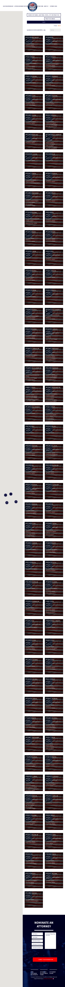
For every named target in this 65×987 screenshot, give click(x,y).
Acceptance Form (39, 6)
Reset (56, 25)
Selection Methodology (8, 6)
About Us (46, 6)
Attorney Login (53, 6)
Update (43, 22)
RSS (60, 25)
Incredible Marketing (48, 978)
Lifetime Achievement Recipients (21, 6)
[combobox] (52, 18)
